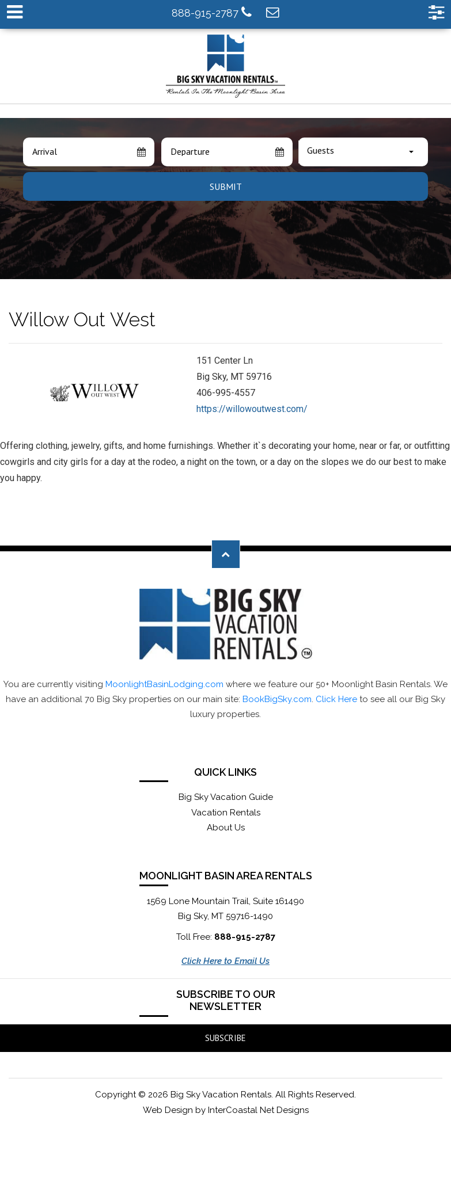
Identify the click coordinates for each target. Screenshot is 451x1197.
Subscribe (225, 1037)
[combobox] (363, 152)
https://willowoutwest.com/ (252, 408)
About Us (226, 827)
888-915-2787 (212, 12)
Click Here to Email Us (225, 961)
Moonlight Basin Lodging (225, 66)
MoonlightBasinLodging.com (164, 684)
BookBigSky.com (277, 699)
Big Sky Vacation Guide (226, 797)
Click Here (336, 699)
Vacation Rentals (225, 812)
